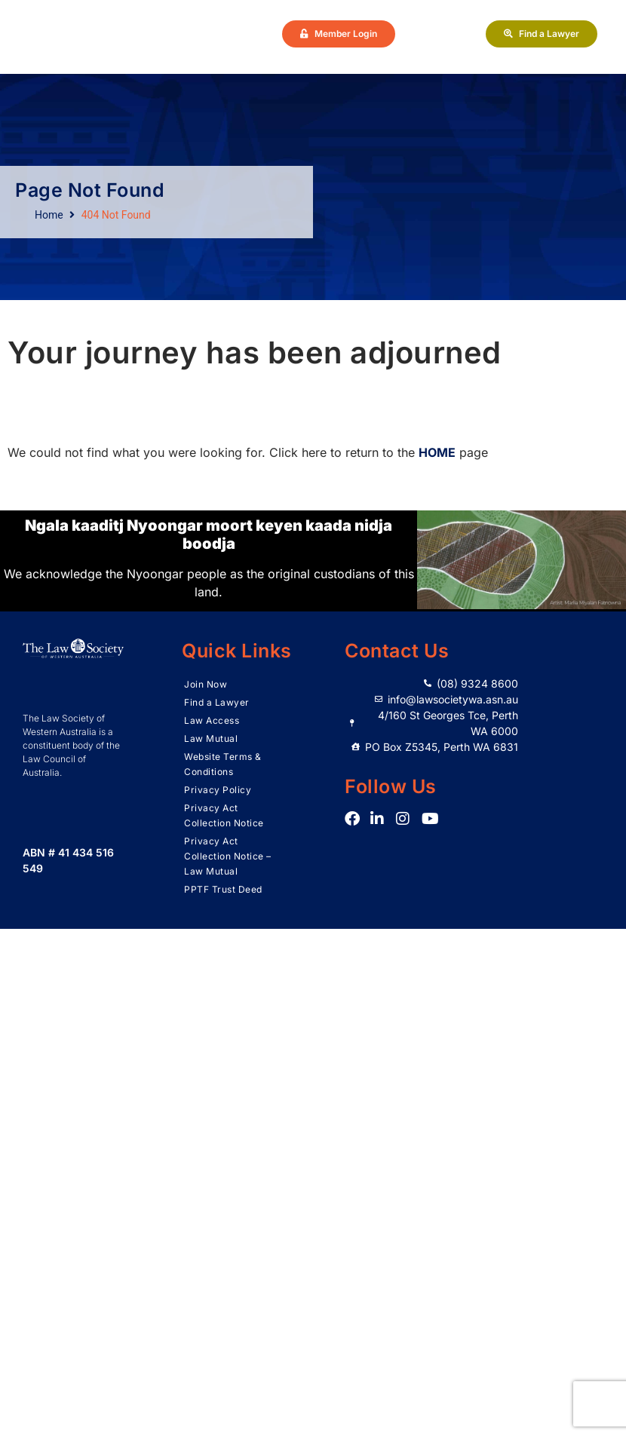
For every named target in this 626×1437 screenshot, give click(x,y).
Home (49, 215)
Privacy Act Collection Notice (224, 815)
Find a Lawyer (217, 702)
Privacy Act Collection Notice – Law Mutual (228, 856)
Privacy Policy (217, 789)
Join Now (205, 684)
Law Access (211, 720)
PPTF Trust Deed (223, 889)
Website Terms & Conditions (223, 764)
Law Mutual (211, 738)
